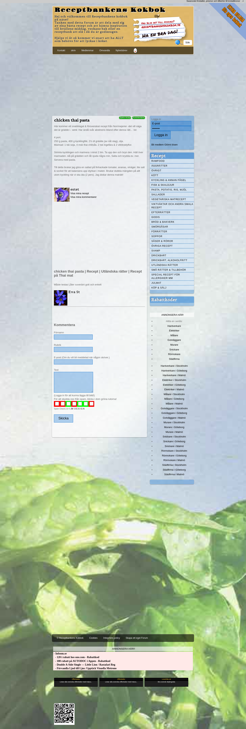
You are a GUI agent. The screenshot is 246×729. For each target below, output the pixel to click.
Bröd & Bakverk (162, 222)
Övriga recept (162, 246)
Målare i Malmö (174, 403)
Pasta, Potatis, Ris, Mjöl (169, 189)
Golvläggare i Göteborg (174, 413)
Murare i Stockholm (174, 422)
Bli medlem (157, 144)
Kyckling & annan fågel (168, 180)
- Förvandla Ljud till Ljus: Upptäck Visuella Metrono (84, 668)
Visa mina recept (79, 193)
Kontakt (61, 50)
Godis (155, 217)
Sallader (158, 194)
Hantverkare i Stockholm (174, 365)
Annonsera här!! (123, 648)
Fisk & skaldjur (162, 185)
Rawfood (158, 161)
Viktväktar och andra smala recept (172, 206)
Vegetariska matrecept (168, 199)
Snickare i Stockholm (174, 436)
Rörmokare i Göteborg (174, 455)
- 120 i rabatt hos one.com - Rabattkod (76, 657)
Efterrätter (160, 212)
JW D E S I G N (77, 409)
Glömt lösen (171, 144)
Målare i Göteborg (174, 398)
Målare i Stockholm (174, 394)
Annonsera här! (172, 314)
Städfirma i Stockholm (174, 465)
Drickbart (158, 255)
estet (74, 189)
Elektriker (174, 330)
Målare (174, 335)
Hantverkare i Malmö (174, 375)
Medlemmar (87, 50)
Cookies (93, 638)
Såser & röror (162, 241)
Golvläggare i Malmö (174, 417)
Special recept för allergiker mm (165, 276)
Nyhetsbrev (121, 50)
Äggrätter (159, 165)
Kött (154, 175)
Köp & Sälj (158, 287)
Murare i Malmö (174, 432)
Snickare (174, 349)
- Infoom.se (60, 653)
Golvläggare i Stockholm (174, 408)
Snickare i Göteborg (174, 441)
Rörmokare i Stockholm (174, 450)
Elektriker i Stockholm (174, 380)
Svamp (155, 250)
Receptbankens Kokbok (110, 10)
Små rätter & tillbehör (168, 270)
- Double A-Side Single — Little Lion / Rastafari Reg (84, 664)
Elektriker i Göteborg (174, 384)
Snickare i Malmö (174, 446)
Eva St (74, 292)
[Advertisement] (123, 84)
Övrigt (156, 170)
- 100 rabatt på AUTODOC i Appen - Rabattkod (81, 661)
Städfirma (174, 359)
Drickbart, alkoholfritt (169, 260)
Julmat (156, 283)
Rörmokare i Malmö (174, 460)
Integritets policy (111, 638)
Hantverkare (174, 326)
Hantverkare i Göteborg (174, 370)
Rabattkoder (164, 299)
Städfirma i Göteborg (174, 469)
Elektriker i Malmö (174, 389)
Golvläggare (174, 340)
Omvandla (104, 50)
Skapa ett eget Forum (137, 638)
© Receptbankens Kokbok (70, 638)
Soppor (156, 236)
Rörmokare (174, 354)
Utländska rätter (164, 265)
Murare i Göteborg (174, 427)
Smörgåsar (159, 226)
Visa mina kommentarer (83, 197)
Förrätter (159, 231)
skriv (73, 50)
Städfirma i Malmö (174, 474)
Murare (174, 344)
